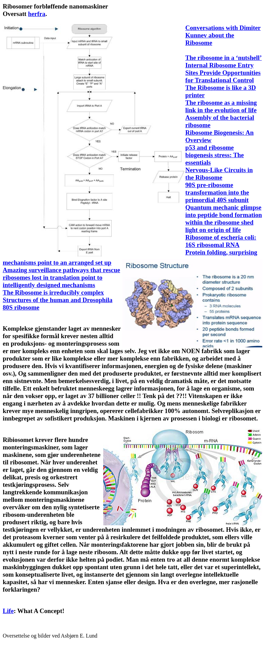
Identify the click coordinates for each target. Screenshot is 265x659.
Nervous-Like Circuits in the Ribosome (219, 173)
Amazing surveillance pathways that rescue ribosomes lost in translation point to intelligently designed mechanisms (61, 277)
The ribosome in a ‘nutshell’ (223, 57)
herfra (36, 13)
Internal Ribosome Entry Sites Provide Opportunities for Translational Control (223, 73)
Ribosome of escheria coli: (220, 237)
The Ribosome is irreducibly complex (53, 292)
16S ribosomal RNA (212, 244)
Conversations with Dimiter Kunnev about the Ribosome (223, 35)
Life (8, 610)
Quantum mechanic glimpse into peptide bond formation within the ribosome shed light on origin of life (223, 218)
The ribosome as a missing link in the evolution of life (221, 106)
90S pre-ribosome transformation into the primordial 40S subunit (217, 192)
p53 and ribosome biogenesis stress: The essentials (214, 155)
